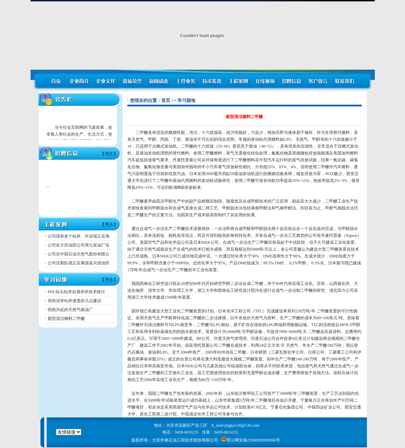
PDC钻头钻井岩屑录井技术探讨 (76, 291)
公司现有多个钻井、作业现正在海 (78, 236)
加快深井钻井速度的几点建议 (74, 300)
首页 (165, 100)
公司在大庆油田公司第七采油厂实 (78, 245)
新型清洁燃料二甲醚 (66, 318)
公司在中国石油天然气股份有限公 (78, 254)
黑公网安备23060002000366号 (250, 440)
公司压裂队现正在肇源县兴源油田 (78, 263)
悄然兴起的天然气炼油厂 (70, 309)
